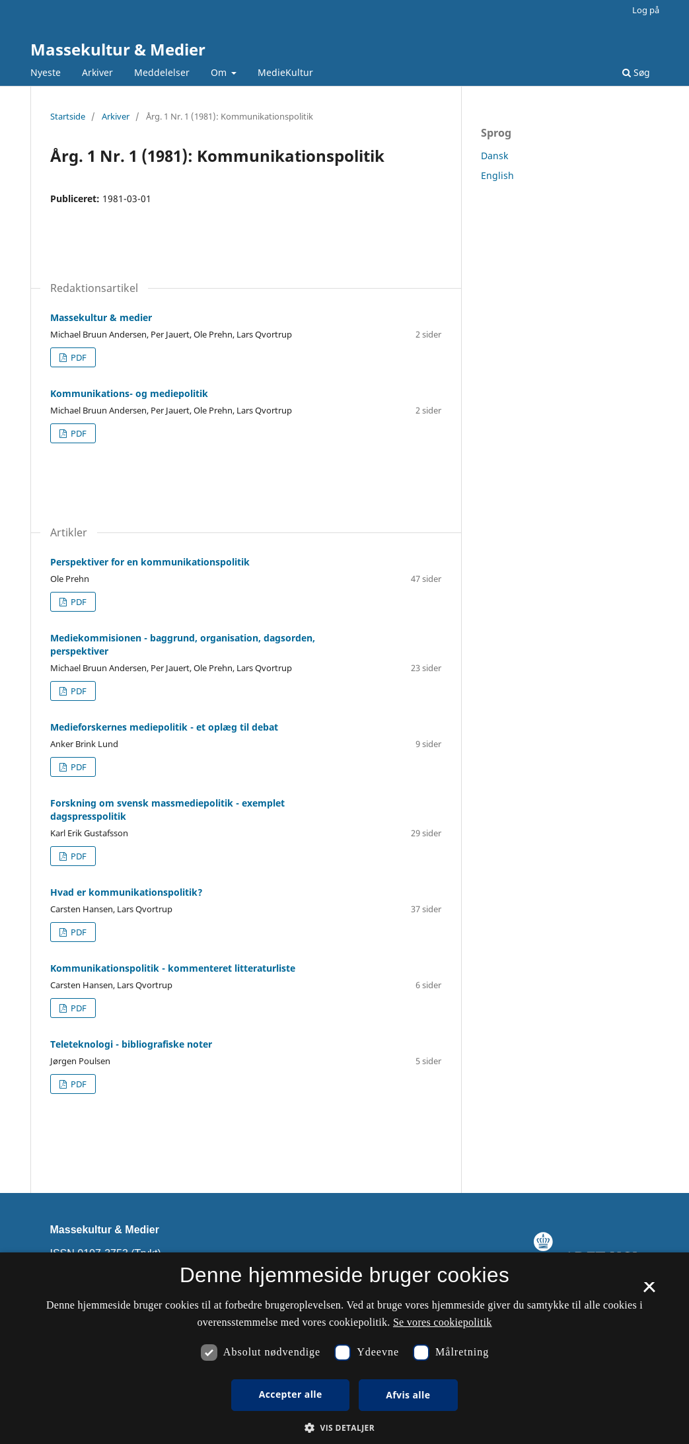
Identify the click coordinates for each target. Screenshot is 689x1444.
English (497, 175)
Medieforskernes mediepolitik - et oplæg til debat (164, 727)
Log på (645, 10)
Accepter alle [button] (290, 1394)
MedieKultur (285, 72)
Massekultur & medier (101, 317)
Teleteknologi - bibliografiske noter (131, 1044)
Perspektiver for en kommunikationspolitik (150, 562)
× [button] (649, 1291)
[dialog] (344, 1348)
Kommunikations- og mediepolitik (129, 393)
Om (220, 72)
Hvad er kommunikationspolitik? (126, 892)
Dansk (494, 155)
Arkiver (97, 72)
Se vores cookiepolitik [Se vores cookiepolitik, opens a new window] (442, 1322)
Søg (636, 72)
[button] (344, 1428)
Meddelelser (162, 72)
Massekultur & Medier (117, 49)
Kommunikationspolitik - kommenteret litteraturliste (172, 968)
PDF (78, 357)
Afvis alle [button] (408, 1395)
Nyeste (45, 72)
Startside (67, 116)
